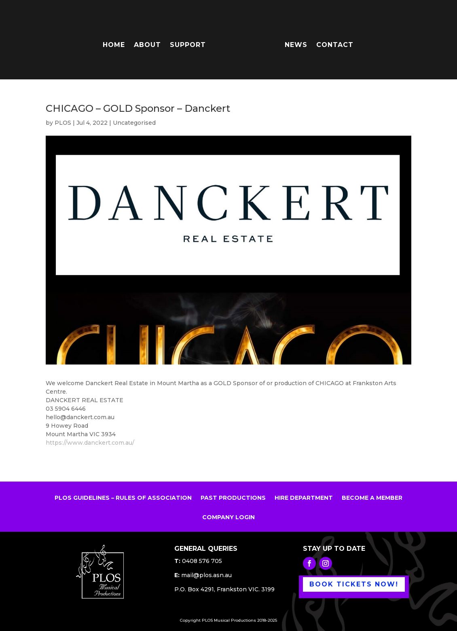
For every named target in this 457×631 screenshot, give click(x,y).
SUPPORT (188, 45)
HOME (114, 45)
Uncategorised (134, 122)
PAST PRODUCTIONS (233, 498)
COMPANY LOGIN (228, 517)
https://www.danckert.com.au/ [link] (90, 442)
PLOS (63, 122)
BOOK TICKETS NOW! (353, 584)
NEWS (296, 45)
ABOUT (147, 45)
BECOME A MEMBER (372, 498)
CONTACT (334, 45)
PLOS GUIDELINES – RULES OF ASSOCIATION (123, 498)
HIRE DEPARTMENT (304, 498)
